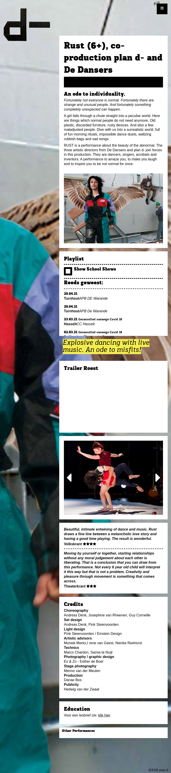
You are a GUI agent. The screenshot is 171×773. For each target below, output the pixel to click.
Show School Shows (90, 269)
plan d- (30, 24)
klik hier (104, 715)
